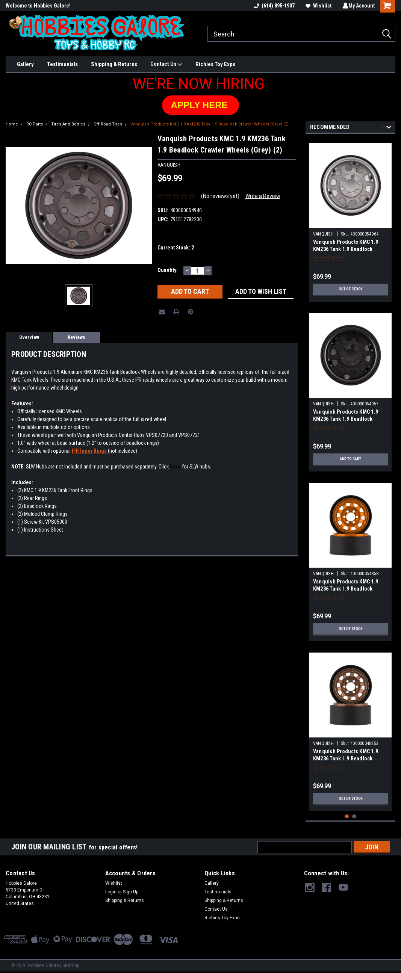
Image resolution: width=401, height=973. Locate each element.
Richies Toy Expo (215, 64)
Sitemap (70, 965)
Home (12, 124)
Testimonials (62, 64)
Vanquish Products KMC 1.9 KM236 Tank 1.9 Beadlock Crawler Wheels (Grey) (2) (209, 124)
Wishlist (317, 6)
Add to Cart (350, 459)
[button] (200, 105)
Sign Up (130, 891)
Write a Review (262, 196)
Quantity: (167, 270)
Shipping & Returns (114, 64)
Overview (29, 337)
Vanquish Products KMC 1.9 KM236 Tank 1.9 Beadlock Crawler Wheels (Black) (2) (345, 419)
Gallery (25, 64)
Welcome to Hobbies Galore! (38, 6)
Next (389, 128)
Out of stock (350, 289)
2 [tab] (354, 816)
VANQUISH (323, 234)
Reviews (76, 337)
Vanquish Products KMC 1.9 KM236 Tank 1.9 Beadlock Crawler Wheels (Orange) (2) (346, 589)
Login (111, 891)
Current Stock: (175, 248)
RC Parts (34, 124)
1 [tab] (347, 816)
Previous (382, 128)
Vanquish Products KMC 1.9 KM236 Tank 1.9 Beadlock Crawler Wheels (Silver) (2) (345, 249)
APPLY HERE (200, 105)
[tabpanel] (350, 219)
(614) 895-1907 (273, 6)
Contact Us (166, 64)
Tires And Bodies (68, 124)
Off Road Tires (108, 124)
